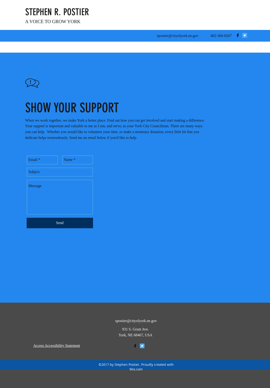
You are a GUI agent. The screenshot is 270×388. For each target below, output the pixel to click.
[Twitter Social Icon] (244, 35)
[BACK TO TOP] (217, 345)
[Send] (60, 223)
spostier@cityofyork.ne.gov (177, 36)
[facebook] (237, 35)
